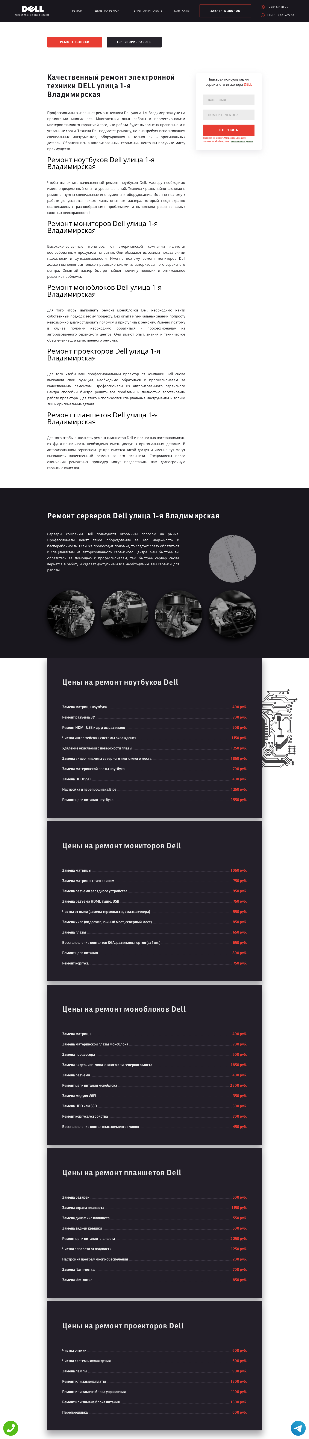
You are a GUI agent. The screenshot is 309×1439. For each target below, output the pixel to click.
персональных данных (242, 141)
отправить (228, 130)
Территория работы (147, 10)
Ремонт (78, 10)
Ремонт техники (74, 42)
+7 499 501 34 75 (277, 7)
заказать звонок (225, 10)
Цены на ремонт (108, 10)
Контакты (182, 10)
